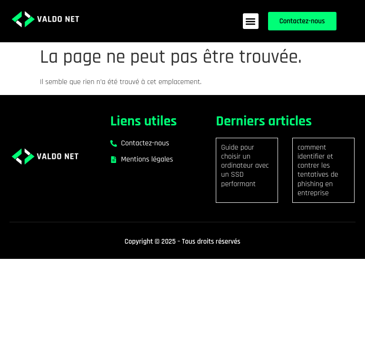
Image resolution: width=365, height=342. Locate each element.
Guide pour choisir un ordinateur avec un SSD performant (245, 165)
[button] (251, 21)
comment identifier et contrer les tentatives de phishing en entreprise (318, 170)
